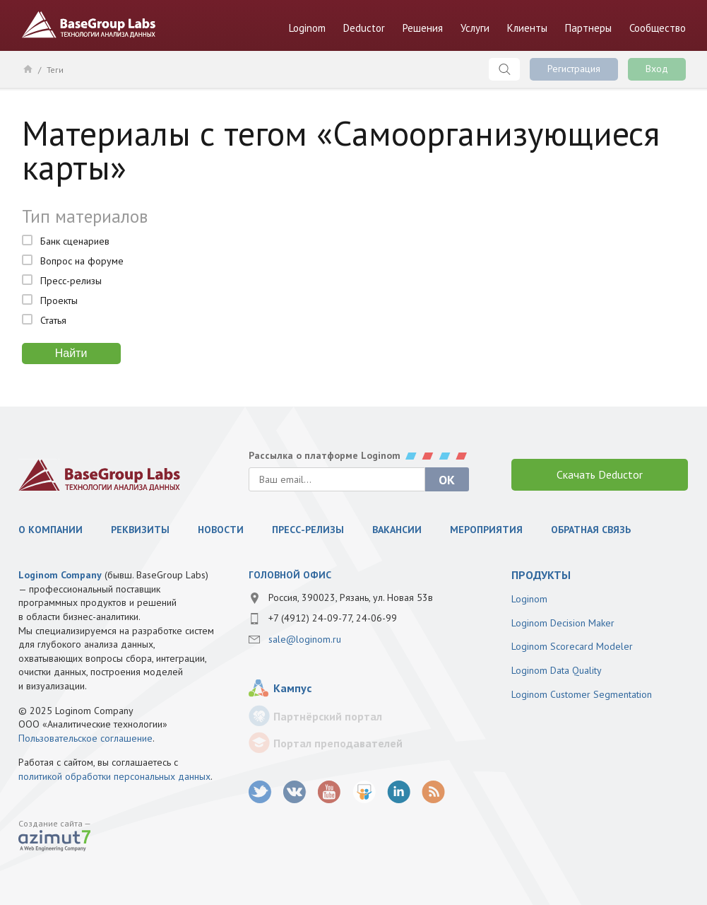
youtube (329, 792)
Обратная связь (591, 529)
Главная (27, 68)
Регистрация (573, 68)
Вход (657, 68)
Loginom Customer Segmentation (581, 694)
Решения (423, 28)
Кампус (292, 688)
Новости (221, 529)
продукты (541, 575)
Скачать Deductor (600, 474)
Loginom (307, 28)
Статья (53, 320)
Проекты (59, 300)
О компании (50, 529)
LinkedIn (398, 792)
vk (295, 792)
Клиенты (527, 28)
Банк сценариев (74, 241)
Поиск (504, 69)
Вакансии (397, 529)
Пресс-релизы (71, 280)
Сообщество (657, 28)
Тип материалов (85, 216)
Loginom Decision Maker (562, 623)
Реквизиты (140, 529)
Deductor (364, 28)
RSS (433, 792)
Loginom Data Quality (556, 670)
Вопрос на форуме (82, 261)
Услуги (475, 28)
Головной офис (290, 574)
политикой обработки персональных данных (114, 776)
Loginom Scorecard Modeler (572, 646)
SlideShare (364, 792)
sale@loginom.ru (304, 639)
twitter (260, 792)
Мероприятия (486, 529)
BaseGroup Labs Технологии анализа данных (89, 24)
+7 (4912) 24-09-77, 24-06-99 (332, 618)
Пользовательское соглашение (85, 738)
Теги (55, 69)
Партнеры (588, 28)
